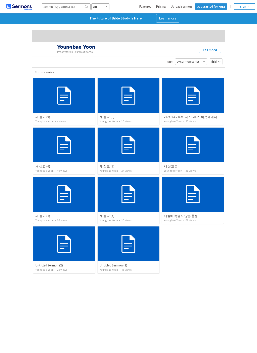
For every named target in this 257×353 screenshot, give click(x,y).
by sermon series (191, 61)
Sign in (244, 6)
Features (145, 6)
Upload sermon (181, 6)
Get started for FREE (211, 6)
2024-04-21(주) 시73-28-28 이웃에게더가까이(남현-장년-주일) (207, 117)
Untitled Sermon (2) (49, 265)
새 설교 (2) (107, 166)
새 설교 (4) (107, 216)
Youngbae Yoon (44, 121)
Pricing (161, 6)
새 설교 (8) (107, 117)
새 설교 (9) (42, 117)
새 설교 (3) (42, 216)
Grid (216, 61)
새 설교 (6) (42, 166)
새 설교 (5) (171, 166)
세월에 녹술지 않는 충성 (181, 216)
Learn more (167, 18)
